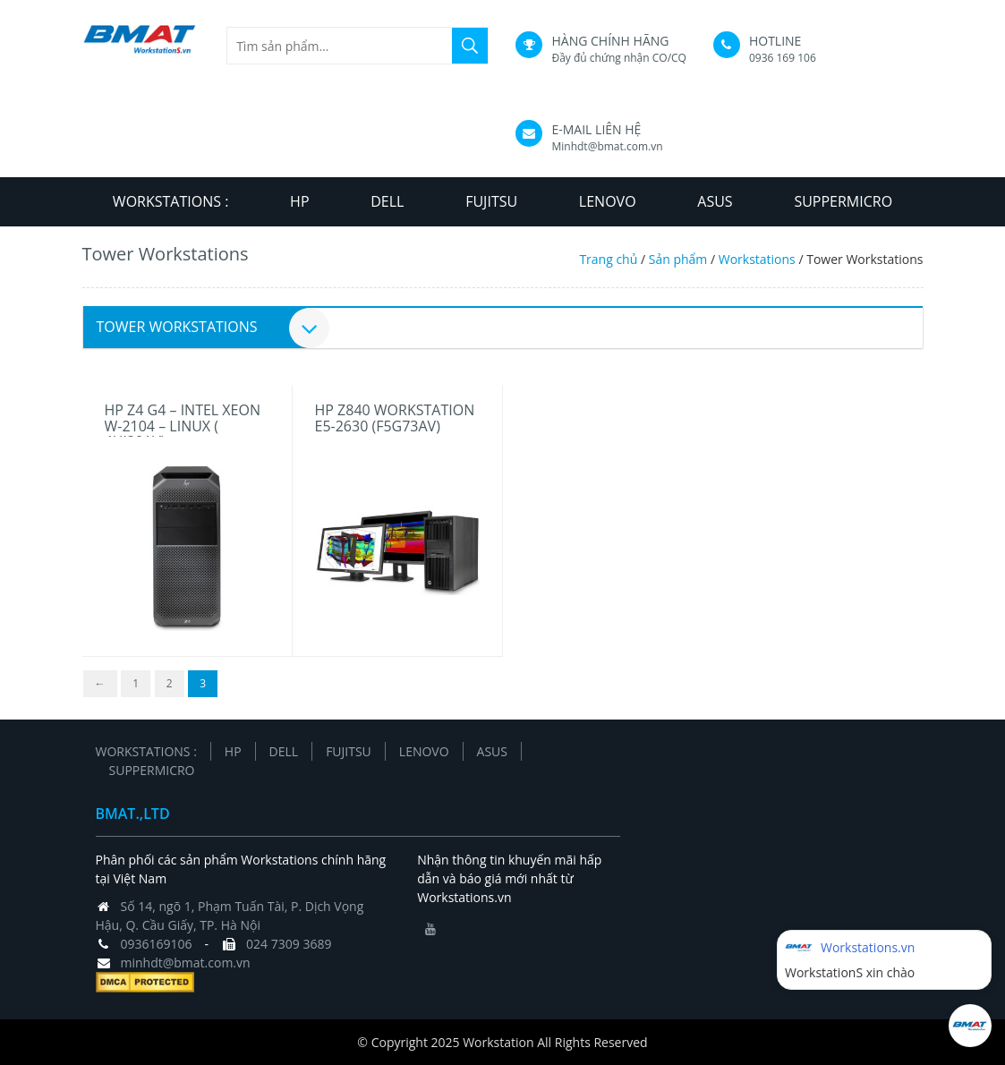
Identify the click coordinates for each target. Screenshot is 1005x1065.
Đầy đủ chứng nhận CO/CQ (618, 57)
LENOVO (607, 201)
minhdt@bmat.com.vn (186, 962)
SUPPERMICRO (843, 201)
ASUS (714, 201)
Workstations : (171, 201)
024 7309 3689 (288, 943)
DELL (387, 201)
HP (299, 201)
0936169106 (156, 943)
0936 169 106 (782, 57)
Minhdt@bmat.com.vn (606, 146)
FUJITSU (491, 201)
